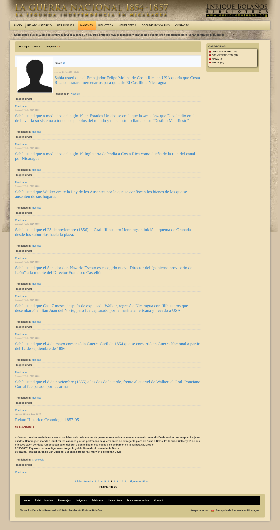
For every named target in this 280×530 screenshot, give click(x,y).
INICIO (37, 46)
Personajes (65, 25)
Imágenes (86, 25)
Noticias (75, 93)
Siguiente (135, 481)
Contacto (182, 25)
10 (121, 481)
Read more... (22, 106)
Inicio (18, 25)
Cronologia (38, 459)
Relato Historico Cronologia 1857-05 (47, 419)
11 (126, 481)
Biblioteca (105, 25)
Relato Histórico (39, 25)
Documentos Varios (156, 25)
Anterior (88, 481)
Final (145, 481)
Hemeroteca (127, 25)
